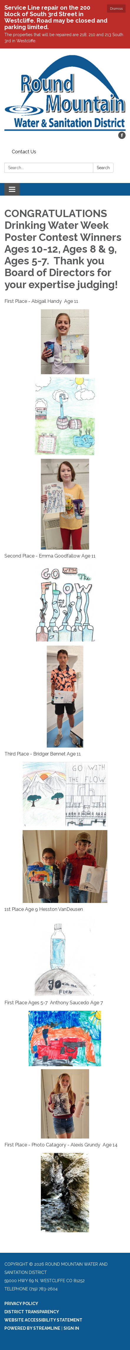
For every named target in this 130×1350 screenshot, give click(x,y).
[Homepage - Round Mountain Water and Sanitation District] (65, 93)
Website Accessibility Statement (43, 1320)
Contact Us (24, 152)
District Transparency (31, 1311)
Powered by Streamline (32, 1328)
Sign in (71, 1328)
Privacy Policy (21, 1303)
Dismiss (116, 8)
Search (103, 167)
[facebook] (122, 137)
